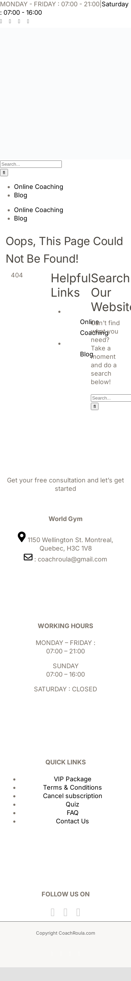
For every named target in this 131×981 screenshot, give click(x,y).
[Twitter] (66, 912)
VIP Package (73, 779)
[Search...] (31, 164)
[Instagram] (78, 912)
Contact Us (72, 821)
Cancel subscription (72, 795)
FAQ (73, 812)
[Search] (4, 172)
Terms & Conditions (72, 787)
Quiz (72, 804)
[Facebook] (53, 912)
